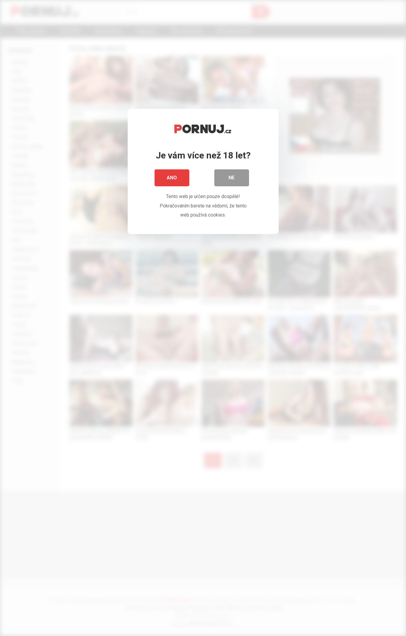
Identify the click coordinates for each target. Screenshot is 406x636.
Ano (172, 178)
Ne (232, 178)
